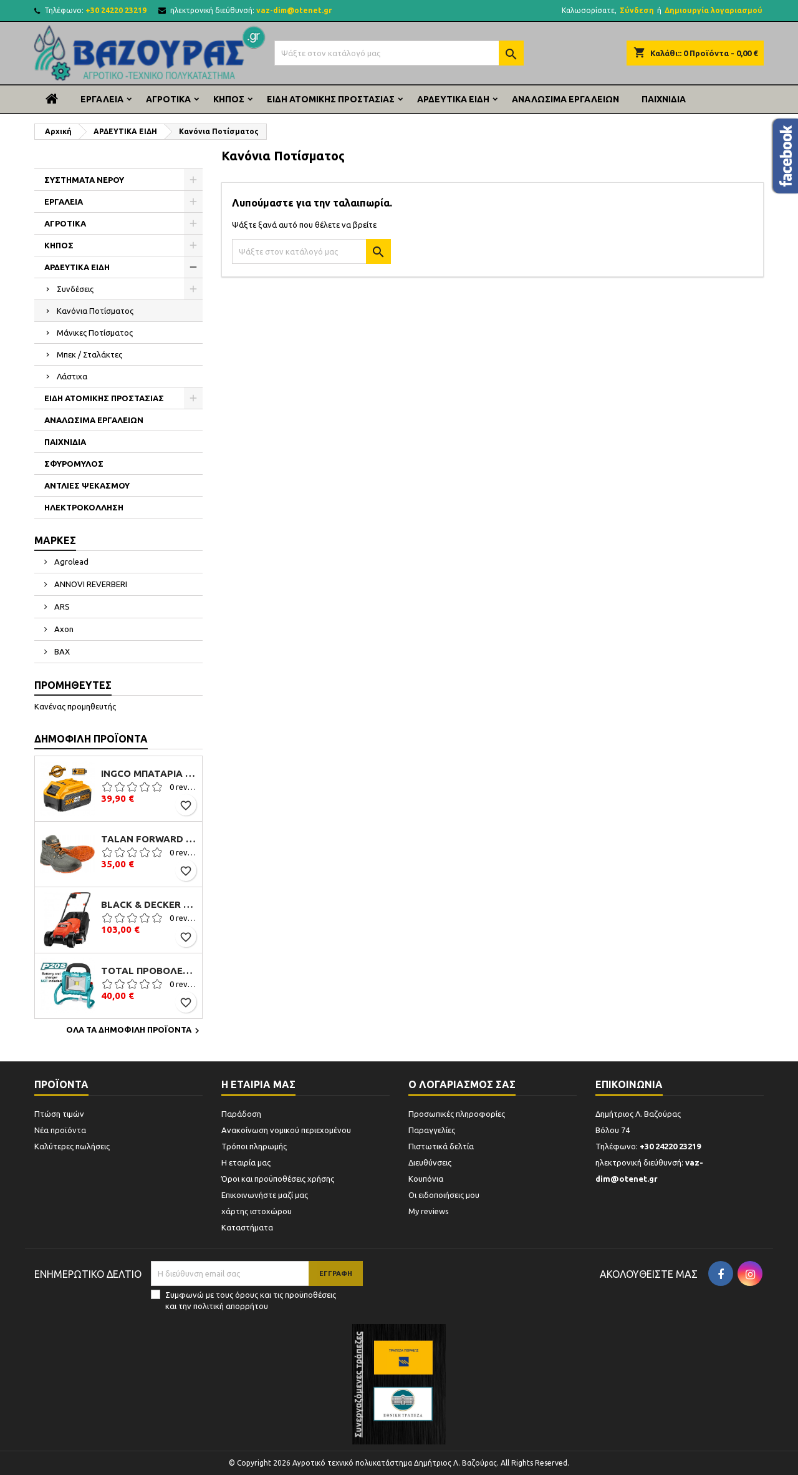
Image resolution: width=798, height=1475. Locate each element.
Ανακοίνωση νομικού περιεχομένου (286, 1130)
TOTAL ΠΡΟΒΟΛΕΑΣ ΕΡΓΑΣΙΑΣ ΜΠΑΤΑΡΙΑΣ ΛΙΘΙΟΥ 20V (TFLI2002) (149, 971)
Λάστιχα (72, 376)
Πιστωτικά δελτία (441, 1146)
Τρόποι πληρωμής (254, 1146)
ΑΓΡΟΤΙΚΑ (168, 99)
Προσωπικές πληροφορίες (456, 1113)
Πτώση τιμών (59, 1113)
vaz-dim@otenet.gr (294, 10)
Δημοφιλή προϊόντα (91, 738)
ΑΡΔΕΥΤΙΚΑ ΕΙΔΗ (453, 99)
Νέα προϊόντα (60, 1130)
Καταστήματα (247, 1227)
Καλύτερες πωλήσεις (72, 1146)
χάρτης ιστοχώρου (256, 1211)
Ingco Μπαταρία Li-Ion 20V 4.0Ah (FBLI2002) (149, 774)
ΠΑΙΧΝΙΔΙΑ (664, 99)
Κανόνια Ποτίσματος (95, 310)
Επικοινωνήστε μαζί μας (264, 1194)
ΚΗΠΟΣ (228, 99)
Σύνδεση (637, 10)
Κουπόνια (425, 1178)
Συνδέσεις (75, 289)
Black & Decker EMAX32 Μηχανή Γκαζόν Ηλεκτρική (149, 905)
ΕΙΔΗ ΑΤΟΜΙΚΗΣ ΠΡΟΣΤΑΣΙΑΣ (331, 99)
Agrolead (70, 561)
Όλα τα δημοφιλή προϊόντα (134, 1030)
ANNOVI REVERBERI (89, 584)
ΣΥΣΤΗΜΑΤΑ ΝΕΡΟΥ (84, 179)
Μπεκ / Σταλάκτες (89, 354)
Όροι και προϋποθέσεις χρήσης (277, 1178)
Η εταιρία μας (246, 1162)
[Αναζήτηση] (399, 53)
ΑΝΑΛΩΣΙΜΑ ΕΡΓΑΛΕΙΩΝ (565, 99)
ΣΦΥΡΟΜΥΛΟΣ (73, 463)
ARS (61, 606)
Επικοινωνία (629, 1084)
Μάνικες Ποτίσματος (95, 332)
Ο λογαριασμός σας (462, 1084)
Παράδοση (241, 1113)
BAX (61, 651)
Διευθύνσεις (429, 1162)
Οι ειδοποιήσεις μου (443, 1194)
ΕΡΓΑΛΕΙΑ (101, 99)
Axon (63, 629)
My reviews (428, 1211)
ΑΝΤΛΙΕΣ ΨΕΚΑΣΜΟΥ (87, 485)
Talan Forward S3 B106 (149, 839)
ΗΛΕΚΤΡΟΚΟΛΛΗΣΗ (83, 507)
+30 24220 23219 (116, 10)
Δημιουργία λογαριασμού (713, 10)
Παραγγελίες (431, 1130)
